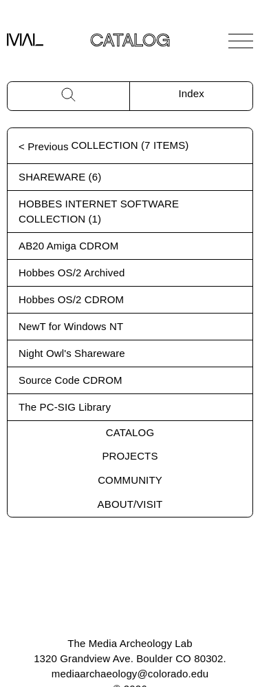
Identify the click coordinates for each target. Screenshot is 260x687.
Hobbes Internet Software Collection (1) (99, 211)
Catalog (130, 432)
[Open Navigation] (240, 41)
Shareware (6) (60, 177)
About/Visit (130, 504)
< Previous (44, 146)
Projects (130, 456)
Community (130, 480)
